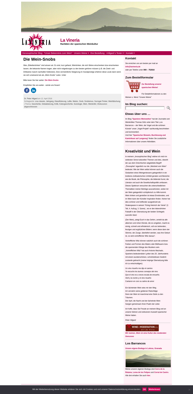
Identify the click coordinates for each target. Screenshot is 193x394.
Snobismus (88, 101)
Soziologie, (78, 104)
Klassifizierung (60, 101)
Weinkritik (92, 104)
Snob (81, 101)
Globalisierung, (48, 104)
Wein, (85, 104)
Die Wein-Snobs (39, 59)
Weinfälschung (114, 101)
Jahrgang (50, 101)
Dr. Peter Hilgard (31, 99)
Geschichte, (37, 104)
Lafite (69, 101)
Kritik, (56, 104)
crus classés (40, 101)
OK (144, 389)
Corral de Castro (161, 372)
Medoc (75, 101)
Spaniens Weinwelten (142, 119)
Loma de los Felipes (141, 372)
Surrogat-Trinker (100, 101)
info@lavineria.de (132, 67)
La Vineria (69, 40)
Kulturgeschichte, (66, 104)
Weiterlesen (154, 389)
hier (148, 375)
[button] (26, 90)
